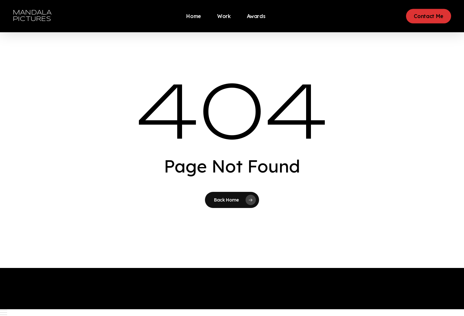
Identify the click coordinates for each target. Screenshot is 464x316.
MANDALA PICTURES (32, 16)
